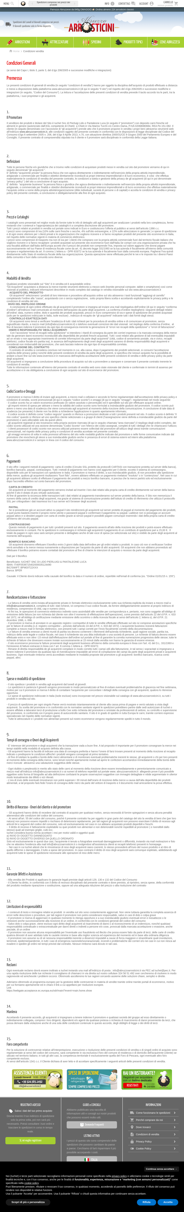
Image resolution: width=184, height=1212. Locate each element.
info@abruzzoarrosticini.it (21, 605)
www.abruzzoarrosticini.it (33, 131)
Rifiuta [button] (147, 1202)
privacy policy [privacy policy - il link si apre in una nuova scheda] (119, 1176)
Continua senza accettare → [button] (161, 1169)
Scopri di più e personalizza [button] (28, 1202)
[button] (32, 3)
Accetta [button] (167, 1202)
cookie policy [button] (31, 1183)
